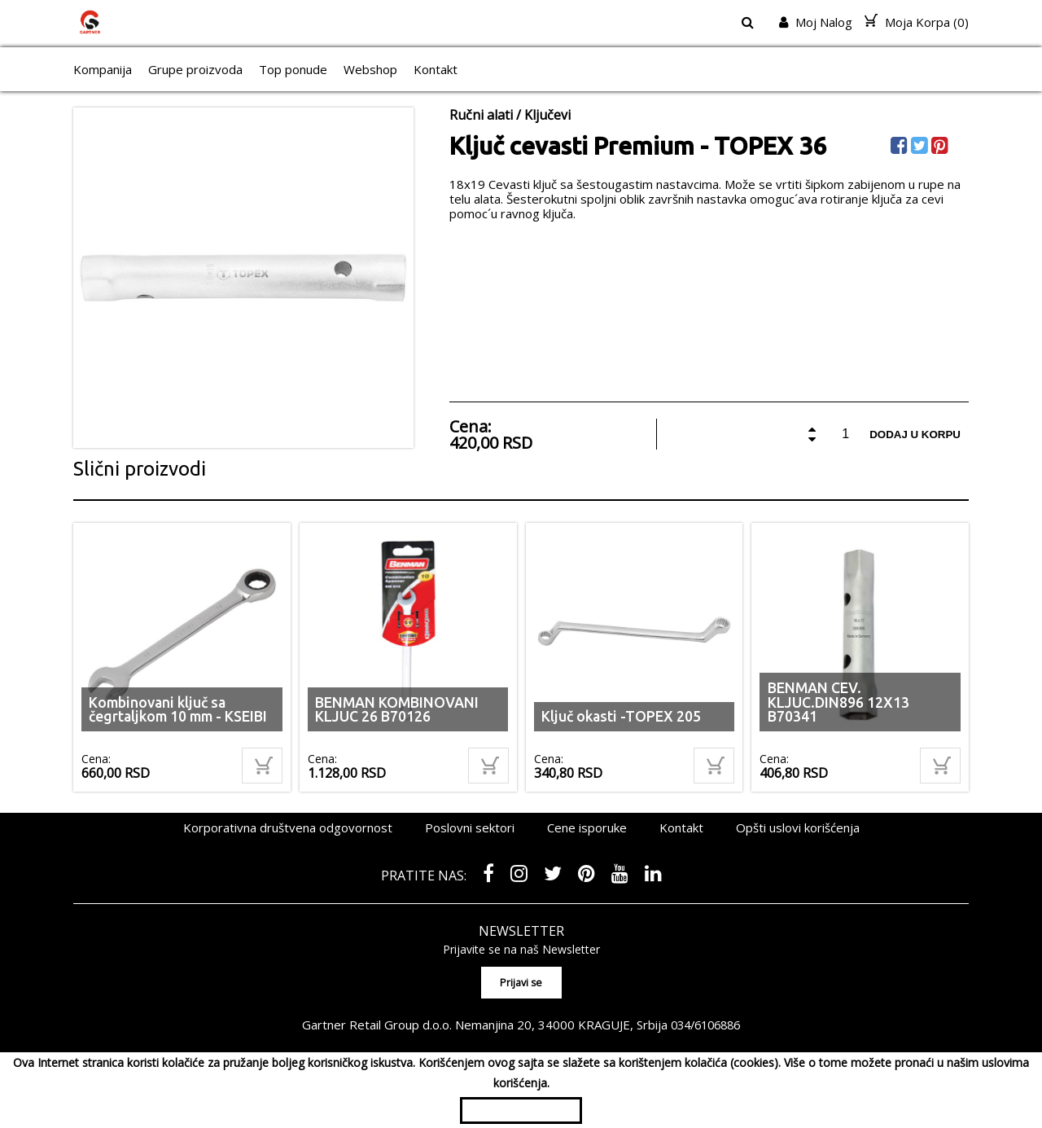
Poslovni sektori (469, 827)
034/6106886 (706, 1024)
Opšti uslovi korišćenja (798, 827)
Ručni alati (481, 115)
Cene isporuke (587, 827)
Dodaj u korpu (915, 434)
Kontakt (436, 69)
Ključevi (547, 115)
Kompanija (102, 69)
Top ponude (293, 69)
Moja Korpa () (917, 22)
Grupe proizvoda (195, 69)
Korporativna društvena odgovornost (287, 827)
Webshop (370, 69)
